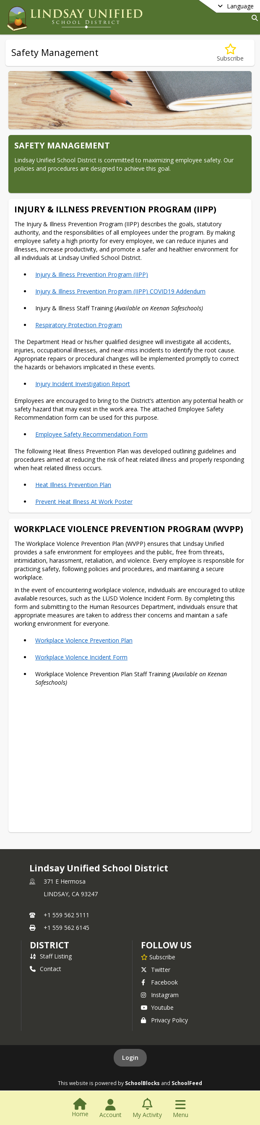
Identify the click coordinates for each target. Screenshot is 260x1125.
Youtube (157, 1007)
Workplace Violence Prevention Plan (84, 640)
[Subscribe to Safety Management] (230, 52)
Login (130, 1057)
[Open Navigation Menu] (180, 1108)
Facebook (159, 982)
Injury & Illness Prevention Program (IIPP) (91, 274)
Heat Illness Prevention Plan (73, 485)
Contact (45, 969)
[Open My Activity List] (147, 1108)
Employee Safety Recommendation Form (91, 434)
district (49, 945)
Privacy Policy (164, 1020)
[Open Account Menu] (110, 1108)
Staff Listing (51, 956)
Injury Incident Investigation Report (82, 384)
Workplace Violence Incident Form (81, 657)
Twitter (155, 970)
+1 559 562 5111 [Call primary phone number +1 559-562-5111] (66, 915)
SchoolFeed (187, 1083)
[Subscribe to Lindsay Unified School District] (158, 956)
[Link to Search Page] (253, 18)
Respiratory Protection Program (78, 325)
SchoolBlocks (142, 1083)
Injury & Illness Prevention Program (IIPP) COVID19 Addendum (120, 291)
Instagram (160, 995)
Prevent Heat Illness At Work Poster (84, 502)
